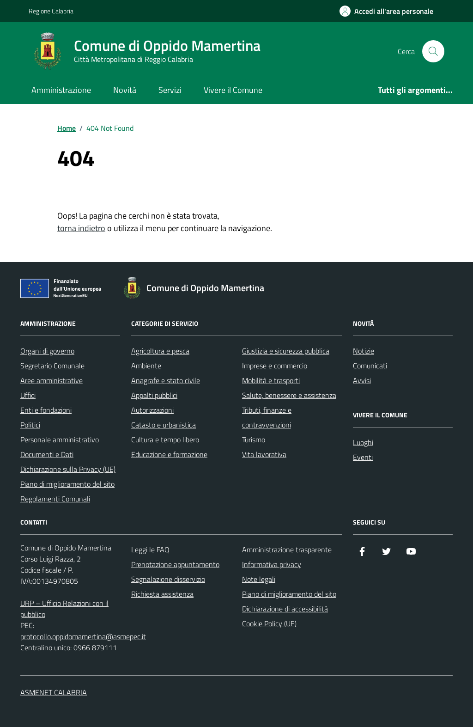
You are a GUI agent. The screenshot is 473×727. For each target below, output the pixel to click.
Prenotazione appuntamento (175, 564)
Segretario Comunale (52, 365)
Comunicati (370, 365)
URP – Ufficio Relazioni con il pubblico (64, 609)
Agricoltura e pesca (160, 350)
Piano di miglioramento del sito (67, 483)
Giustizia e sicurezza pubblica (285, 350)
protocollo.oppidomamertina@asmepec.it (83, 636)
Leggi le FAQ (150, 549)
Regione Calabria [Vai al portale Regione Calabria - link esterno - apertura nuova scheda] (51, 11)
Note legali (258, 579)
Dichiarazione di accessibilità (285, 608)
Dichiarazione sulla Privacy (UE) (67, 469)
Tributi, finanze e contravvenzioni (266, 417)
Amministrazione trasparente (287, 549)
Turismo (253, 439)
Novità (124, 90)
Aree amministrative (51, 380)
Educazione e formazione (169, 454)
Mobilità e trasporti (271, 380)
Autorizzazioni (152, 409)
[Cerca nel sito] (433, 51)
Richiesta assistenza (162, 593)
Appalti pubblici (154, 395)
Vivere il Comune (233, 90)
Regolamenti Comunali (55, 498)
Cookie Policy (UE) (269, 623)
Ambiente (146, 365)
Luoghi (363, 442)
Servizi (170, 90)
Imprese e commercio (274, 365)
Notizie (363, 350)
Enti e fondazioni (46, 409)
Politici (30, 424)
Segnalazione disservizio (168, 579)
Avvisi (362, 380)
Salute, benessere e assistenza (289, 395)
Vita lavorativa (264, 454)
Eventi (363, 457)
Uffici (28, 395)
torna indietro (81, 228)
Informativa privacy (271, 564)
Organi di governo (47, 350)
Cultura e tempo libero (165, 439)
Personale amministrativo (59, 439)
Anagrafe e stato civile (165, 380)
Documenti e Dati (46, 454)
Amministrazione (61, 90)
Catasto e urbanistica (163, 424)
